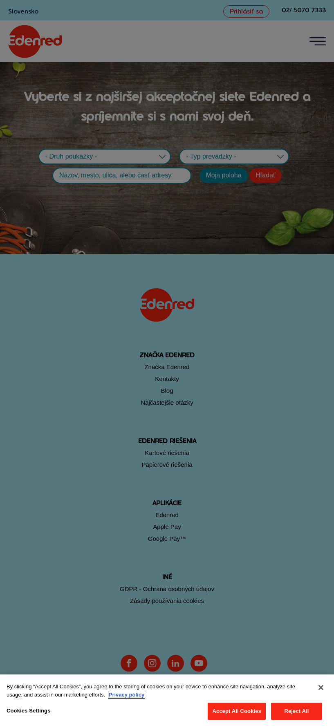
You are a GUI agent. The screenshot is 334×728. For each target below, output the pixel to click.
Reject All (296, 711)
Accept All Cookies (236, 711)
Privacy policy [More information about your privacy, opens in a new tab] (126, 695)
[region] (167, 701)
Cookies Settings (29, 711)
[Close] (321, 688)
